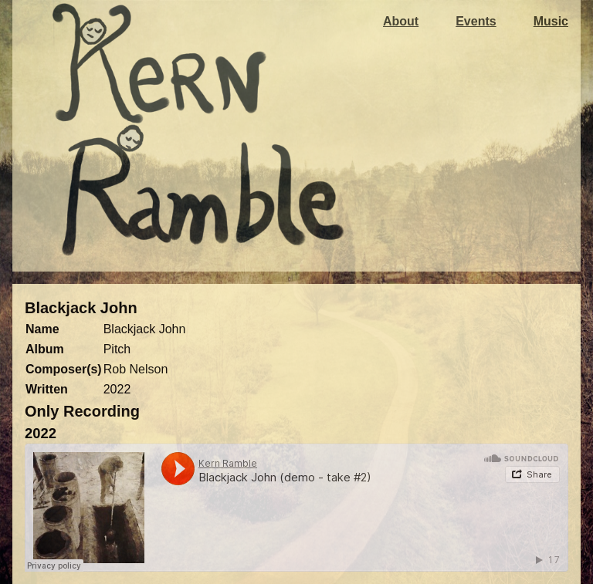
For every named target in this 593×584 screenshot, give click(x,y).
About (400, 21)
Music (551, 21)
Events (476, 21)
